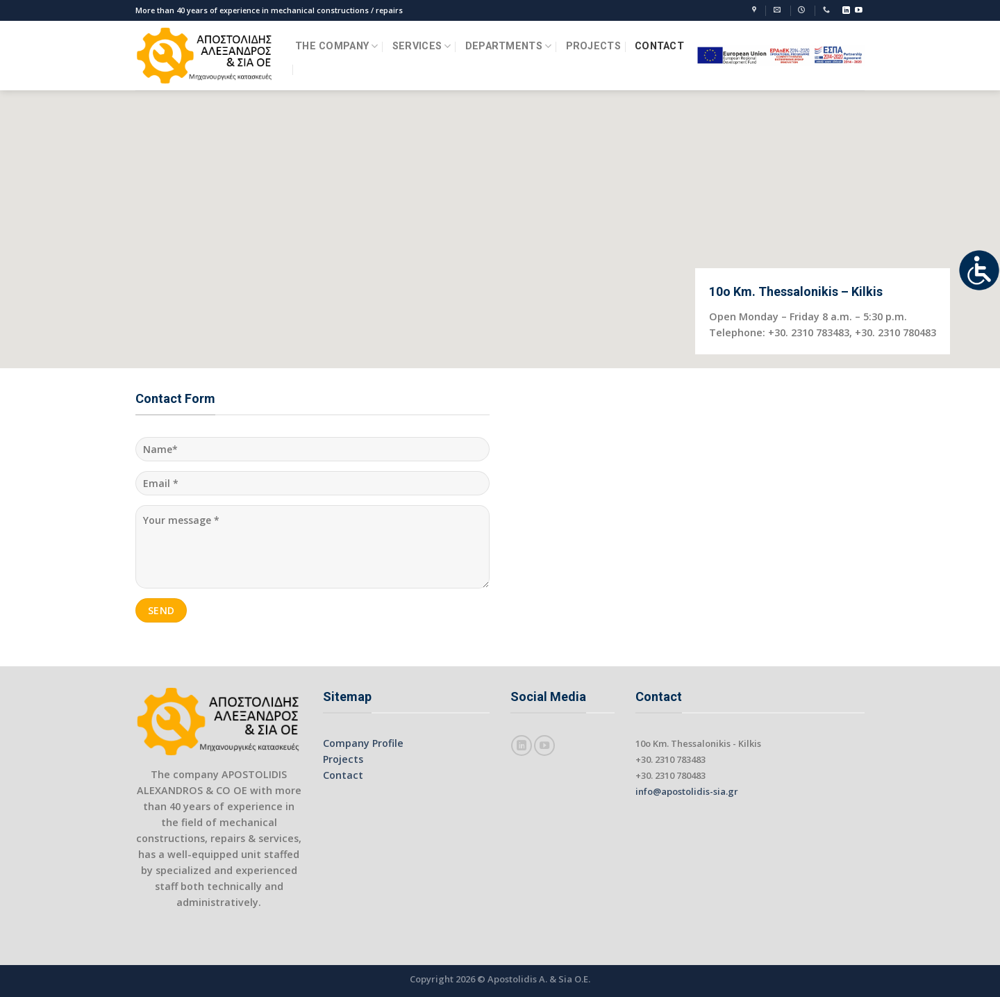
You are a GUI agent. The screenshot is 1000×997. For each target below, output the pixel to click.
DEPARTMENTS (508, 46)
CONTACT (659, 46)
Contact (343, 775)
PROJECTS (593, 46)
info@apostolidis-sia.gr (686, 791)
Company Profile (363, 743)
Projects (343, 759)
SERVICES (421, 46)
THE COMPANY (336, 46)
